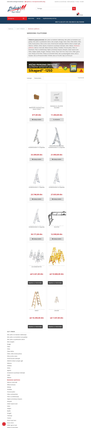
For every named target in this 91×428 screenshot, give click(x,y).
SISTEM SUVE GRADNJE (54, 415)
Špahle (8, 120)
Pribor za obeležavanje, (41, 49)
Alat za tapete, (55, 41)
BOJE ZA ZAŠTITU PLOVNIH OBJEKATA (44, 408)
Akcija (38, 18)
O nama (77, 1)
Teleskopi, (44, 51)
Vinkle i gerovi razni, (74, 51)
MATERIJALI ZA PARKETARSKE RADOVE (66, 408)
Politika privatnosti (46, 361)
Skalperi (9, 118)
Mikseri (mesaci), (49, 47)
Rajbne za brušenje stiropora (14, 108)
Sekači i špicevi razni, (73, 49)
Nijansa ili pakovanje (35, 283)
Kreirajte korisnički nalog (38, 1)
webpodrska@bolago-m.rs (15, 378)
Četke (8, 56)
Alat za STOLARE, (52, 55)
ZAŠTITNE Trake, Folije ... (47, 419)
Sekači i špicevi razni (12, 113)
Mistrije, (56, 47)
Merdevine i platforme (13, 89)
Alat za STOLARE (11, 151)
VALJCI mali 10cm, (57, 51)
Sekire (8, 116)
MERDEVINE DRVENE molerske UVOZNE (57, 309)
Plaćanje (77, 337)
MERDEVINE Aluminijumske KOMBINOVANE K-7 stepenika (36, 186)
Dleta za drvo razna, (45, 43)
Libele (8, 85)
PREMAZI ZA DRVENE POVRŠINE (66, 406)
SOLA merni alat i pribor (33, 419)
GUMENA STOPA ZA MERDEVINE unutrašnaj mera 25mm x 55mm (36, 107)
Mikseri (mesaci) (11, 94)
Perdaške (9, 99)
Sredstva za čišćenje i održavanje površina (22, 417)
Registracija (64, 359)
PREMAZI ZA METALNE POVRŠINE (24, 408)
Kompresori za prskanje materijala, (56, 45)
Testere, (49, 51)
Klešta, (41, 45)
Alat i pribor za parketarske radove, (42, 41)
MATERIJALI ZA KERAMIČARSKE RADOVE (65, 410)
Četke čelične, (74, 41)
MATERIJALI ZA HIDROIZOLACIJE (17, 413)
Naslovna (31, 18)
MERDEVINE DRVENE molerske (57, 265)
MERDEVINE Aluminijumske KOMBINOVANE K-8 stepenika (56, 186)
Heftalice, (36, 45)
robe (57, 337)
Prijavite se (28, 1)
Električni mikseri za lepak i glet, (72, 43)
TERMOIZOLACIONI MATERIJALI (23, 410)
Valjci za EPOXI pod (62, 55)
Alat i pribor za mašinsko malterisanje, (55, 39)
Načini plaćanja (70, 1)
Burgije (9, 52)
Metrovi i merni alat (12, 92)
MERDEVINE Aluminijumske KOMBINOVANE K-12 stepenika (56, 146)
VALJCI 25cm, (65, 51)
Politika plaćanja (45, 369)
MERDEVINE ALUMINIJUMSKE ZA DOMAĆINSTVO (36, 266)
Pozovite (56, 119)
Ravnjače (9, 111)
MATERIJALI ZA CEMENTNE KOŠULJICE (43, 410)
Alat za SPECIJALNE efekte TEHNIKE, (38, 55)
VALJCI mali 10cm (11, 130)
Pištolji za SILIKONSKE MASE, (47, 53)
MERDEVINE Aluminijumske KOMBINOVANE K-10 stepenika (36, 146)
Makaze (9, 87)
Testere (9, 127)
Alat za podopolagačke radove (15, 142)
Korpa (79, 15)
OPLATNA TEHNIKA (41, 415)
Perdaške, (61, 47)
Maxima (18, 183)
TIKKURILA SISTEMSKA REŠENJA (58, 413)
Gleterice (9, 71)
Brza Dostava (17, 337)
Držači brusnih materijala (13, 66)
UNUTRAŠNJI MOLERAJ (22, 406)
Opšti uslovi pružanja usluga (48, 359)
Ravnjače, (65, 49)
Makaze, (71, 45)
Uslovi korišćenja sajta (47, 376)
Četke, (68, 41)
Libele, (67, 45)
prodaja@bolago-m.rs (18, 386)
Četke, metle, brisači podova (14, 61)
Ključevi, (45, 45)
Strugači (9, 123)
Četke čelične (10, 59)
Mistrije (9, 97)
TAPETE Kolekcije (59, 419)
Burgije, (61, 41)
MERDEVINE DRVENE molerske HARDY (36, 309)
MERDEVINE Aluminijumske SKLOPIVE (57, 226)
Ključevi (9, 78)
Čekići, (65, 41)
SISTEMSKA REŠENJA (42, 413)
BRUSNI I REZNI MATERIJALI (69, 415)
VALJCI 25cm (10, 132)
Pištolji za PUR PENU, (34, 53)
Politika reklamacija (46, 371)
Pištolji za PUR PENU (12, 137)
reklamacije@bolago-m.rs (14, 383)
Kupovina (38, 337)
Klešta (8, 75)
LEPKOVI (17, 415)
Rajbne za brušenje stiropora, (55, 49)
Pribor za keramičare (12, 104)
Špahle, (35, 51)
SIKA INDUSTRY (31, 413)
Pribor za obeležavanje (13, 106)
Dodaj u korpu (36, 119)
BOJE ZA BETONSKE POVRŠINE (48, 406)
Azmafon (10, 183)
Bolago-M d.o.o (46, 424)
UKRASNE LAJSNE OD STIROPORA (43, 417)
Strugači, (39, 51)
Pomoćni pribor (11, 101)
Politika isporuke (45, 363)
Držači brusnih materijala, (57, 43)
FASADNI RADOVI (33, 406)
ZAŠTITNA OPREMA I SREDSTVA (62, 417)
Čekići (8, 54)
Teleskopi (9, 125)
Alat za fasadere (11, 144)
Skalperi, (30, 51)
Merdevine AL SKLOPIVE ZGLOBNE (56, 106)
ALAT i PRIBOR (21, 29)
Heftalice (9, 73)
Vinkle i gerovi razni (12, 135)
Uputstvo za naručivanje (60, 1)
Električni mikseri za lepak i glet (15, 68)
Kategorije (11, 18)
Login (62, 356)
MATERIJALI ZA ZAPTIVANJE (75, 413)
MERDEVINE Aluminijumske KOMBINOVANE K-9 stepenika (36, 226)
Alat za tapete (10, 49)
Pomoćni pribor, (68, 47)
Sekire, (80, 49)
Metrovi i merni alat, (39, 47)
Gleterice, (31, 45)
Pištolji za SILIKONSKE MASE (14, 139)
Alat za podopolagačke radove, (63, 53)
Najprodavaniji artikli (49, 18)
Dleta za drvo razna (12, 64)
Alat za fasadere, (76, 53)
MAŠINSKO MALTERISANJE (28, 415)
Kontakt (82, 1)
